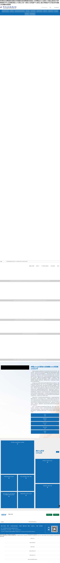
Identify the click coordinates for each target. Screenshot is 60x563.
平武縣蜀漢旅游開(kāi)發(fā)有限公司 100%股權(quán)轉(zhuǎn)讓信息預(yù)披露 (16, 261)
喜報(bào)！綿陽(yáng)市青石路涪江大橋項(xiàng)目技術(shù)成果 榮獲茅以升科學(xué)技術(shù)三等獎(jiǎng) (30, 359)
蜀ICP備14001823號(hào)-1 (31, 531)
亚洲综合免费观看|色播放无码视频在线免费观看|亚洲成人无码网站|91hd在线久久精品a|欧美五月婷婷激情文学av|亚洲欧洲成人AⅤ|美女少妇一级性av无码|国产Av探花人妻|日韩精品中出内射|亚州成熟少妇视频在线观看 (29, 2)
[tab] (31, 266)
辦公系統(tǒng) (56, 7)
